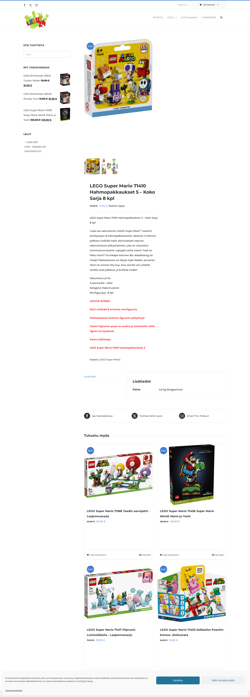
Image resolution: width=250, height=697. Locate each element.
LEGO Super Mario (109, 361)
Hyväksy (178, 680)
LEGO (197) (32, 142)
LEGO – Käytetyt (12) (35, 146)
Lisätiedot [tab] (90, 378)
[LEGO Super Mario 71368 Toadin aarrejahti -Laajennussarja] (118, 476)
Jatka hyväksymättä (223, 680)
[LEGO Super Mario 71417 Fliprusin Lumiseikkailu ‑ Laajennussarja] (118, 595)
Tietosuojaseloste (13, 690)
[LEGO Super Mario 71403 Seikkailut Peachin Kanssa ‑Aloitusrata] (191, 595)
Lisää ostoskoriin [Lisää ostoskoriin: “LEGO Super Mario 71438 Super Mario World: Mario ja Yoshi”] (170, 556)
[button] (221, 17)
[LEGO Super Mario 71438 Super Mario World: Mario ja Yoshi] (191, 476)
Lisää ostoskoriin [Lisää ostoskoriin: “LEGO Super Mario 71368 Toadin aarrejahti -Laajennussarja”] (97, 556)
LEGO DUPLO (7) (32, 151)
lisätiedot (146, 556)
